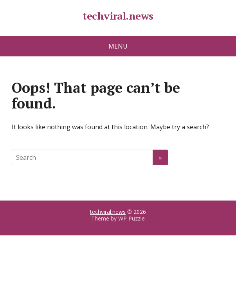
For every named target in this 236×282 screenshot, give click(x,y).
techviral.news (118, 16)
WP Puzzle (131, 218)
